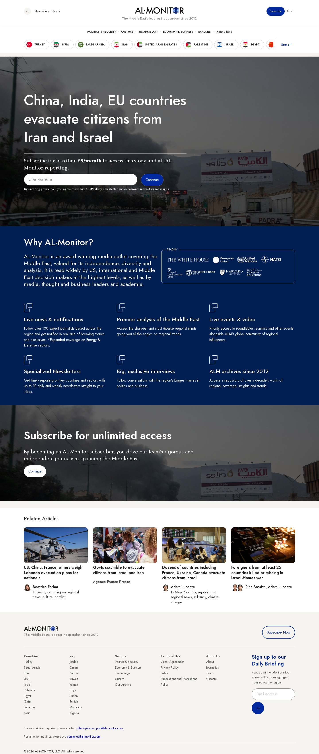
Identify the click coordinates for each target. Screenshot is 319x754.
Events (56, 13)
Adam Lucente (280, 586)
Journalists (212, 667)
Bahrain (74, 673)
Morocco (76, 707)
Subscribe (275, 13)
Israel (27, 684)
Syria (27, 713)
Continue (35, 471)
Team (209, 673)
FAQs (164, 673)
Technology (148, 33)
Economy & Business (178, 33)
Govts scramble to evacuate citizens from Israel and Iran (119, 570)
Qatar (27, 701)
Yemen (74, 684)
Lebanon (29, 707)
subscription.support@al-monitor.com (99, 728)
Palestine (29, 690)
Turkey (28, 662)
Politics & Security (101, 33)
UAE (26, 679)
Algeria (74, 713)
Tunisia (74, 701)
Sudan (74, 696)
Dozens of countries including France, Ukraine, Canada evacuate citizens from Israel (193, 573)
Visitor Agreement (172, 662)
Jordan (74, 662)
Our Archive (123, 684)
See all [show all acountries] (286, 46)
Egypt (27, 696)
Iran (26, 673)
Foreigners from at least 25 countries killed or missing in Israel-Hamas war (257, 573)
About (210, 662)
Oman (74, 667)
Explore (204, 33)
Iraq (72, 656)
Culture (127, 33)
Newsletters (42, 13)
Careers (211, 679)
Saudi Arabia (32, 667)
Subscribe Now (278, 632)
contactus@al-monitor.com (84, 736)
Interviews (224, 33)
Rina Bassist (255, 586)
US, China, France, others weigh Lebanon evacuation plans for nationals (53, 573)
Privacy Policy (170, 667)
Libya (73, 690)
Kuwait (74, 679)
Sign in (290, 13)
